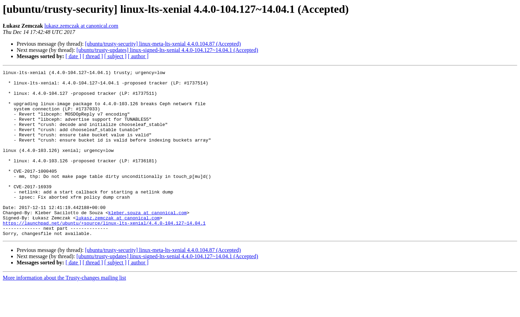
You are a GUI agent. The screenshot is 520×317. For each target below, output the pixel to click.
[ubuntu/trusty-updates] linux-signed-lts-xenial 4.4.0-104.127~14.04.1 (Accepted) (167, 50)
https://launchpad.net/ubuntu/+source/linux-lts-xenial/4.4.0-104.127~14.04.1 (104, 254)
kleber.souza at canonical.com (147, 241)
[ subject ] (115, 56)
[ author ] (138, 56)
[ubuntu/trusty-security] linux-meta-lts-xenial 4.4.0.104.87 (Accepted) (163, 44)
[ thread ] (93, 56)
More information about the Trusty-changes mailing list (64, 311)
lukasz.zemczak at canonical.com (81, 26)
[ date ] (73, 56)
